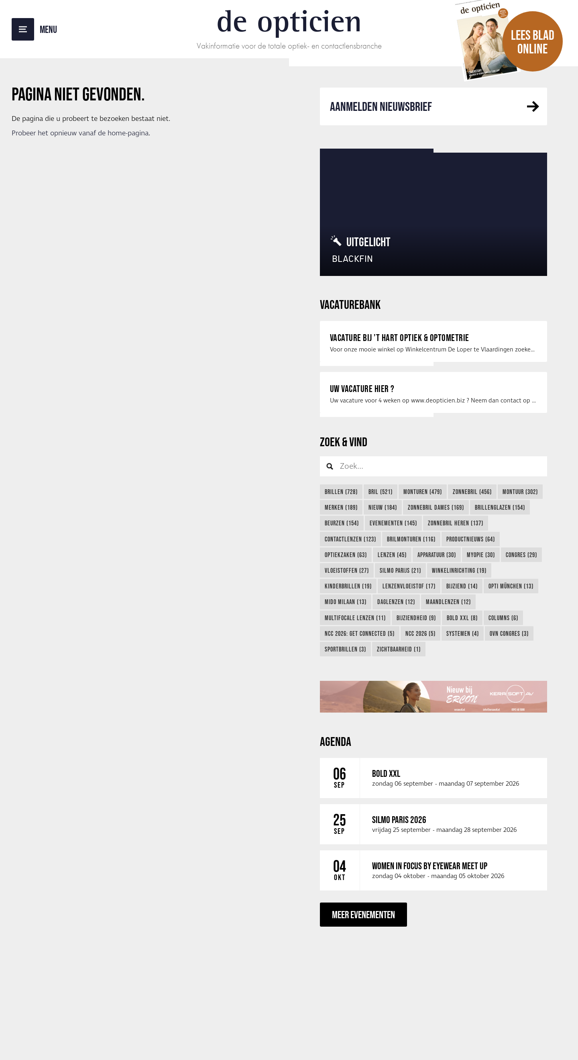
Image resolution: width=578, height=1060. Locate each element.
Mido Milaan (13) (345, 601)
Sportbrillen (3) (345, 649)
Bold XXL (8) (462, 617)
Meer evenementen (363, 914)
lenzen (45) (392, 554)
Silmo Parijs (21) (400, 570)
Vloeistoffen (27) (347, 570)
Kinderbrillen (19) (348, 586)
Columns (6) (503, 617)
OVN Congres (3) (509, 633)
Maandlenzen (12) (448, 601)
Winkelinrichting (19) (459, 570)
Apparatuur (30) (436, 554)
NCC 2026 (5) (420, 633)
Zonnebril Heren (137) (455, 523)
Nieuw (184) (382, 507)
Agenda (335, 741)
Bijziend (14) (462, 586)
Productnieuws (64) (470, 539)
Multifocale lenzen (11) (355, 617)
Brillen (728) (341, 491)
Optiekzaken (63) (346, 554)
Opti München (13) (510, 586)
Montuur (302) (520, 491)
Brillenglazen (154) (500, 507)
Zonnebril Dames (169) (436, 507)
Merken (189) (341, 507)
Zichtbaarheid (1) (399, 649)
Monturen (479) (422, 491)
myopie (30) (481, 554)
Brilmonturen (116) (411, 539)
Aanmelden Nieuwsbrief (381, 106)
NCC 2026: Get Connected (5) (360, 633)
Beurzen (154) (342, 523)
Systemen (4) (462, 633)
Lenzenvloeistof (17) (409, 586)
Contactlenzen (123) (350, 539)
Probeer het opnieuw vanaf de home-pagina (80, 133)
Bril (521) (380, 491)
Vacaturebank (350, 304)
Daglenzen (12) (396, 601)
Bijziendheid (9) (416, 617)
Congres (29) (521, 554)
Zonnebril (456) (472, 491)
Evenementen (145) (393, 523)
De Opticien (289, 20)
